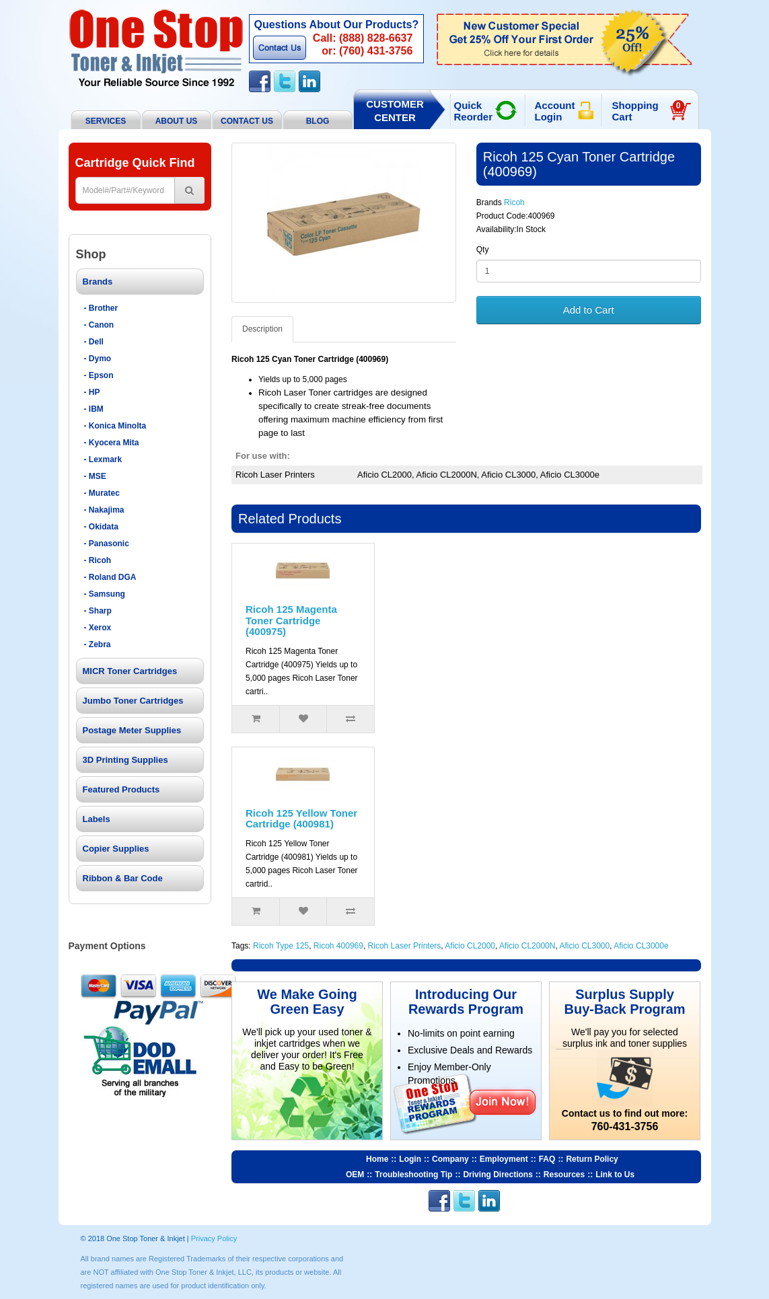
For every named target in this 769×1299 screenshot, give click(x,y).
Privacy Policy (214, 1238)
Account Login (555, 111)
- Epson (99, 375)
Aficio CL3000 (584, 946)
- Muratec (102, 493)
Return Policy (592, 1159)
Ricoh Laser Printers (404, 946)
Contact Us (279, 48)
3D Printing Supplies (125, 760)
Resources (564, 1174)
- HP (92, 392)
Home (377, 1159)
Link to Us (614, 1174)
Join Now (502, 1101)
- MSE (95, 476)
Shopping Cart (648, 111)
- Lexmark (103, 459)
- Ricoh (98, 560)
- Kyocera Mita (111, 442)
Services (105, 121)
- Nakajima (104, 510)
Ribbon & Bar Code (123, 878)
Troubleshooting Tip (413, 1174)
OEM (355, 1174)
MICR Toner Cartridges (130, 671)
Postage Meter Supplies (132, 730)
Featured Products (121, 789)
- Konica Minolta (115, 426)
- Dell (94, 341)
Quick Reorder (473, 111)
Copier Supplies (116, 849)
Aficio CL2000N (527, 946)
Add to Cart (588, 310)
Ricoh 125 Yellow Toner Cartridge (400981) (301, 818)
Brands (98, 281)
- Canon (99, 325)
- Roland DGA (110, 577)
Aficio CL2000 (470, 946)
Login (410, 1159)
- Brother (101, 308)
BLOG (318, 121)
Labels (96, 819)
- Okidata (101, 526)
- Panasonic (106, 543)
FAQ (547, 1159)
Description (262, 329)
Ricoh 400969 (338, 946)
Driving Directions (497, 1174)
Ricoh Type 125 (281, 946)
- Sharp (98, 611)
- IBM (94, 409)
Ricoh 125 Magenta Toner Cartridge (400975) (291, 620)
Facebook (259, 81)
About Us (176, 121)
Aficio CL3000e (641, 946)
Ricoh (514, 202)
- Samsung (104, 594)
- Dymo (98, 358)
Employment (504, 1159)
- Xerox (98, 627)
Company (450, 1159)
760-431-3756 (625, 1126)
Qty (482, 249)
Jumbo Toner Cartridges (133, 701)
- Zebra (97, 644)
